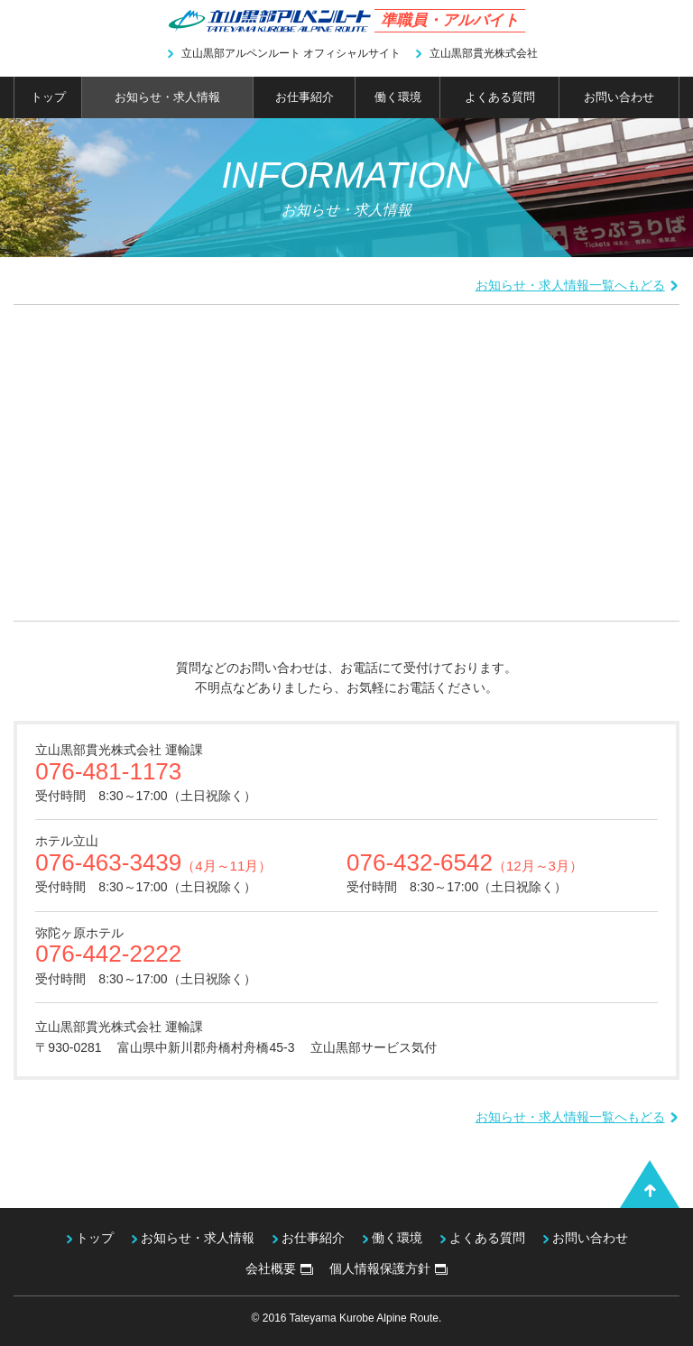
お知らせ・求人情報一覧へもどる (577, 285)
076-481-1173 (108, 771)
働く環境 (397, 97)
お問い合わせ (619, 97)
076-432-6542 (464, 862)
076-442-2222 (108, 953)
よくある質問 (500, 97)
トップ (48, 97)
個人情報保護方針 (388, 1268)
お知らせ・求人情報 (167, 97)
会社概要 (279, 1268)
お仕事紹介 (304, 97)
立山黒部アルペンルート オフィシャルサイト (283, 53)
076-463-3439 (153, 862)
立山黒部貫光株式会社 (476, 53)
